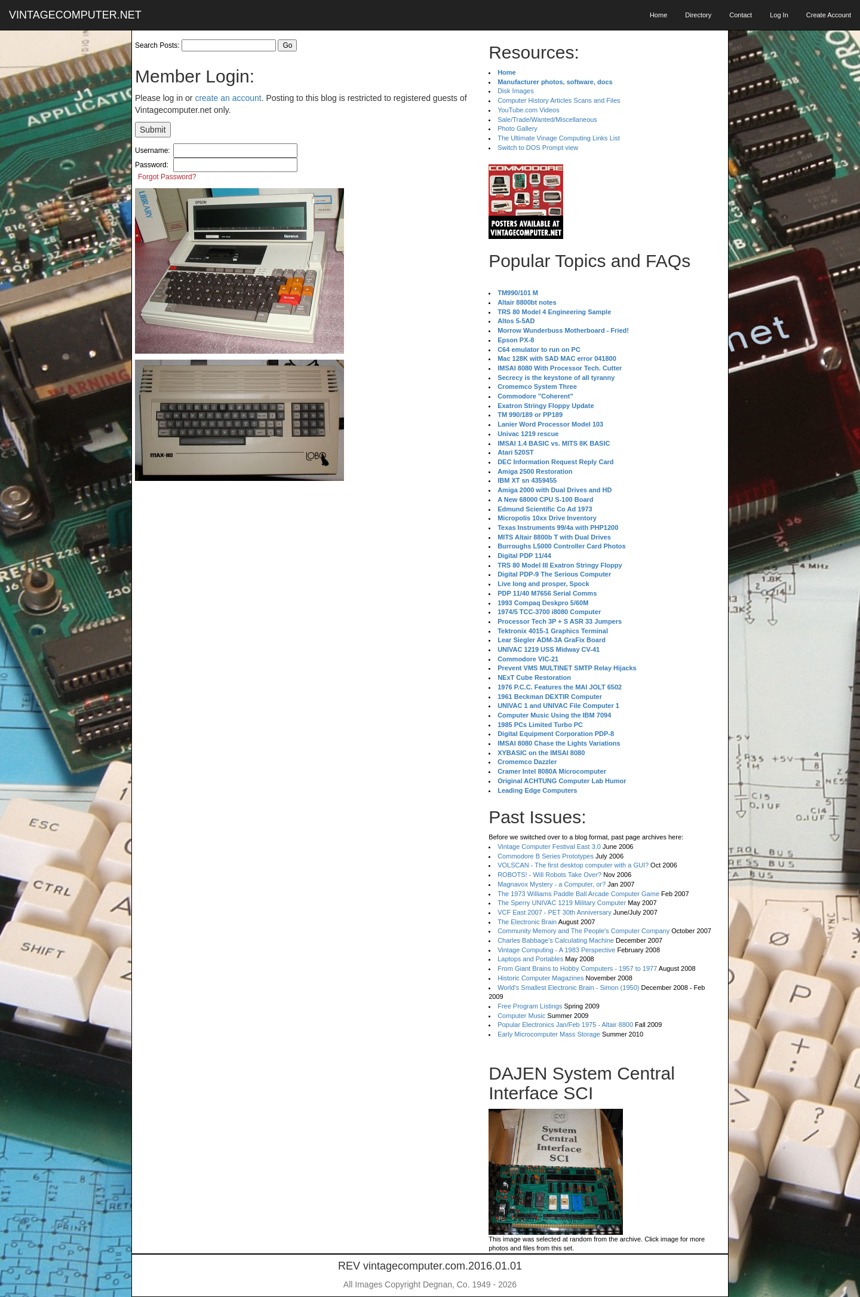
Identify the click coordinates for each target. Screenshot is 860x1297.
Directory (698, 15)
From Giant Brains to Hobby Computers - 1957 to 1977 (577, 968)
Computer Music (521, 1015)
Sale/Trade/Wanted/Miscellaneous (547, 119)
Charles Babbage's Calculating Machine (555, 940)
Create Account (828, 15)
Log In (779, 15)
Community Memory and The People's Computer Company (583, 930)
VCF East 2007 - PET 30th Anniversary (554, 912)
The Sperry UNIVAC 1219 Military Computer (561, 902)
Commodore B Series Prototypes (545, 856)
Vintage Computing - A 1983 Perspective (556, 949)
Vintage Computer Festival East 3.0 (549, 846)
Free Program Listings (529, 1006)
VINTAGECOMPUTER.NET (75, 15)
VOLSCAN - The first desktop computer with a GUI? (573, 865)
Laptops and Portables (530, 958)
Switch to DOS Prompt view (537, 147)
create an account (228, 98)
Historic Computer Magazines (540, 978)
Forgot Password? (167, 177)
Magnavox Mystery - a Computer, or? (551, 884)
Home (658, 15)
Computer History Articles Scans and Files (558, 100)
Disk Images (515, 90)
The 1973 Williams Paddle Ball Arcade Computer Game (578, 893)
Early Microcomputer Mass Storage (548, 1034)
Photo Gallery (517, 128)
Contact (740, 15)
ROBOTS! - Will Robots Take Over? (549, 874)
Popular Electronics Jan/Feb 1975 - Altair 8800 (565, 1024)
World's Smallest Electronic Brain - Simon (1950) (568, 987)
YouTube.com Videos (528, 110)
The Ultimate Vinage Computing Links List (558, 138)
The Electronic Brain (527, 921)
